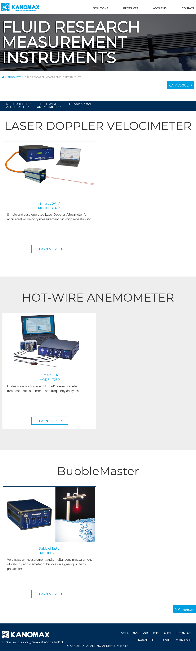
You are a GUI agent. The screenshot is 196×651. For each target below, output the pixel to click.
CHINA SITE (184, 640)
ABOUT (169, 633)
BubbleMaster (80, 104)
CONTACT (188, 8)
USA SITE (165, 640)
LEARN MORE (48, 249)
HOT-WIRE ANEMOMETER (49, 105)
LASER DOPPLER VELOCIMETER (17, 105)
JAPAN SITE (146, 640)
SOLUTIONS (100, 8)
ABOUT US (160, 8)
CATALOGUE (179, 85)
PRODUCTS (130, 8)
